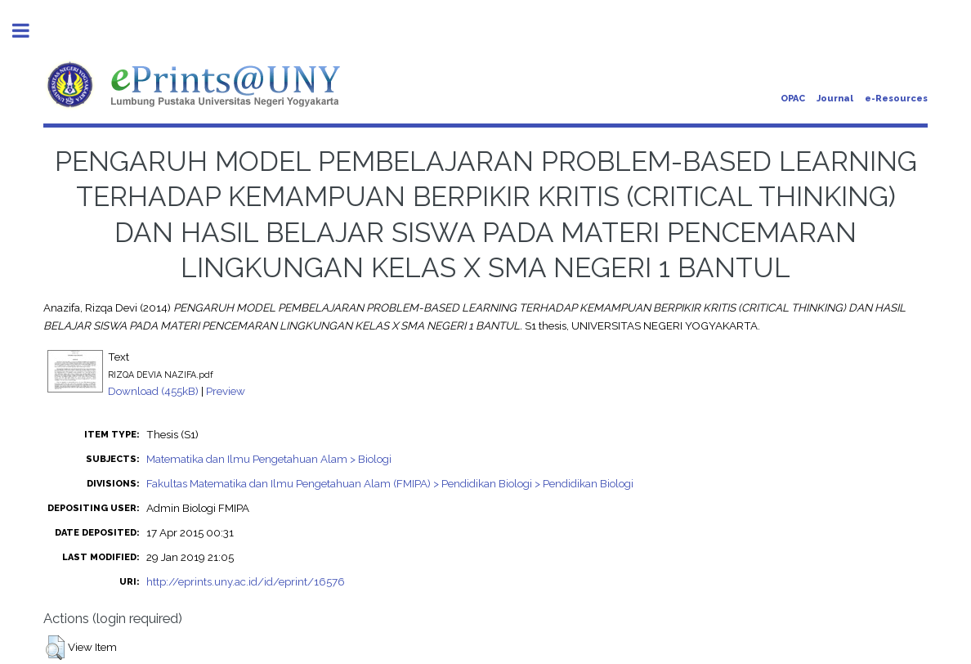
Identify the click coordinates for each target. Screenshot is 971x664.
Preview (225, 390)
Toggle (29, 30)
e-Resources (896, 98)
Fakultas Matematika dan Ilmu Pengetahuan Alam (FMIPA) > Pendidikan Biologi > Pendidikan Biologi (389, 483)
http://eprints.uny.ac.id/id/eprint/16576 (245, 581)
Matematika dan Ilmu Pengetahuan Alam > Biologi (269, 458)
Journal (835, 98)
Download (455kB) (153, 390)
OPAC (793, 98)
